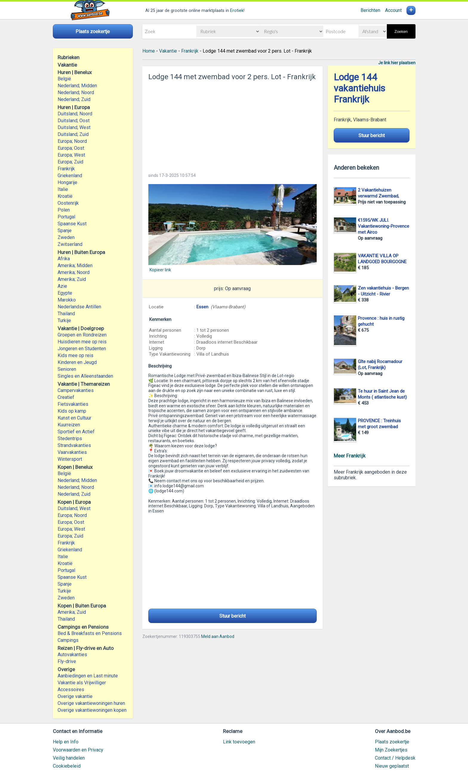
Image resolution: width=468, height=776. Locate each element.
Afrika (64, 258)
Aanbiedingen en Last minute (88, 676)
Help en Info (65, 742)
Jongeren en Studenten (82, 348)
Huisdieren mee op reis (82, 342)
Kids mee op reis (75, 355)
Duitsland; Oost (74, 120)
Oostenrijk (68, 203)
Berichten (370, 10)
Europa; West (71, 155)
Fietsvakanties (73, 404)
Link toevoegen (239, 742)
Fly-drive (67, 661)
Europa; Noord (72, 141)
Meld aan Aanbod (217, 636)
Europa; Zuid (70, 162)
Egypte (65, 293)
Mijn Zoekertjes (391, 750)
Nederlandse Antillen (79, 307)
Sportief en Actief (76, 431)
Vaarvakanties (72, 452)
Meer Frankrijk (349, 456)
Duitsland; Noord (75, 114)
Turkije (64, 320)
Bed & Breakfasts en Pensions (90, 633)
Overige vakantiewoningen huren (91, 703)
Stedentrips (70, 438)
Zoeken (401, 31)
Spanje (65, 230)
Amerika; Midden (75, 265)
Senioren (67, 369)
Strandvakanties (74, 445)
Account (393, 10)
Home (148, 51)
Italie (63, 189)
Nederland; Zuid (74, 99)
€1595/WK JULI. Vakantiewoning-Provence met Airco (383, 226)
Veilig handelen (69, 758)
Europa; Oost (71, 148)
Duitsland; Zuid (73, 134)
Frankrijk (66, 169)
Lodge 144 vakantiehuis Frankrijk (359, 88)
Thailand (66, 313)
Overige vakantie (75, 696)
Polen (64, 210)
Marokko (67, 300)
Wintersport (70, 459)
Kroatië (65, 196)
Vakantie (168, 51)
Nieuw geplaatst (392, 766)
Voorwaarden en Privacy (78, 750)
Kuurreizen (69, 425)
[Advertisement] (232, 125)
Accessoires (71, 689)
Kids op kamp (72, 411)
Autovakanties (72, 654)
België (64, 79)
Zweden (66, 237)
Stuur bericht (232, 616)
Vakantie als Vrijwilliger (82, 682)
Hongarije (67, 182)
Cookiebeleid (67, 766)
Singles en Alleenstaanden (85, 376)
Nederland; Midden (77, 85)
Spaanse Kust (72, 223)
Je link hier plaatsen (396, 62)
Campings (68, 640)
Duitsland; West (74, 127)
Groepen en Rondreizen (82, 335)
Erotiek (237, 10)
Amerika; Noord (74, 272)
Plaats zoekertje (392, 742)
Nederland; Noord (76, 92)
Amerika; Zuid (72, 279)
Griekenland (70, 175)
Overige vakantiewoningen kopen (92, 710)
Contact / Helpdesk (395, 758)
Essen (202, 307)
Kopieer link (160, 269)
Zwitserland (70, 244)
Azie (62, 286)
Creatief (66, 397)
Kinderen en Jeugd (77, 362)
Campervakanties (76, 390)
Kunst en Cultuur (74, 418)
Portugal (66, 217)
